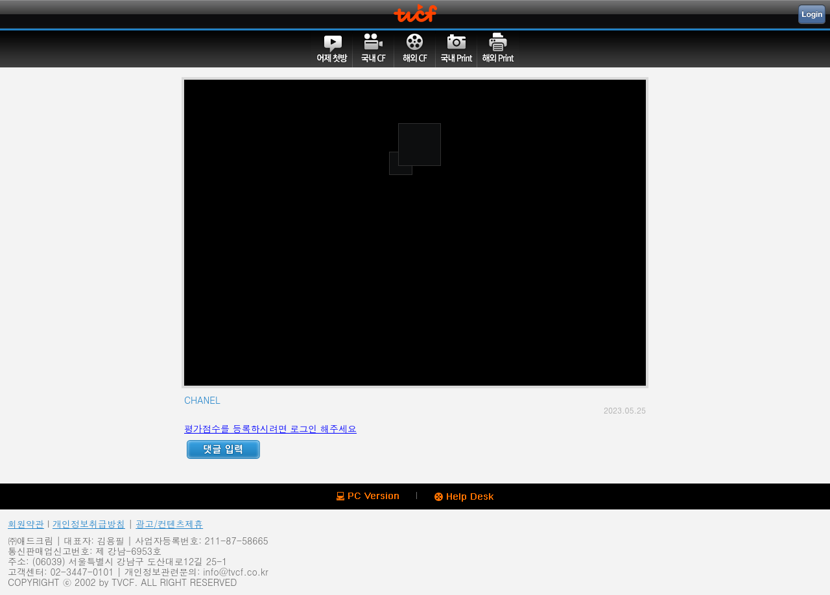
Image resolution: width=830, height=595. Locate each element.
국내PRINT (456, 48)
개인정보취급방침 (89, 523)
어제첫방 (332, 48)
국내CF (373, 48)
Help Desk (463, 497)
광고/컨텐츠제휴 (169, 523)
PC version (368, 496)
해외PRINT (498, 48)
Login (811, 14)
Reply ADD (223, 449)
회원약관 (26, 523)
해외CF (415, 48)
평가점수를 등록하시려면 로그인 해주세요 (270, 428)
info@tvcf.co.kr (235, 571)
